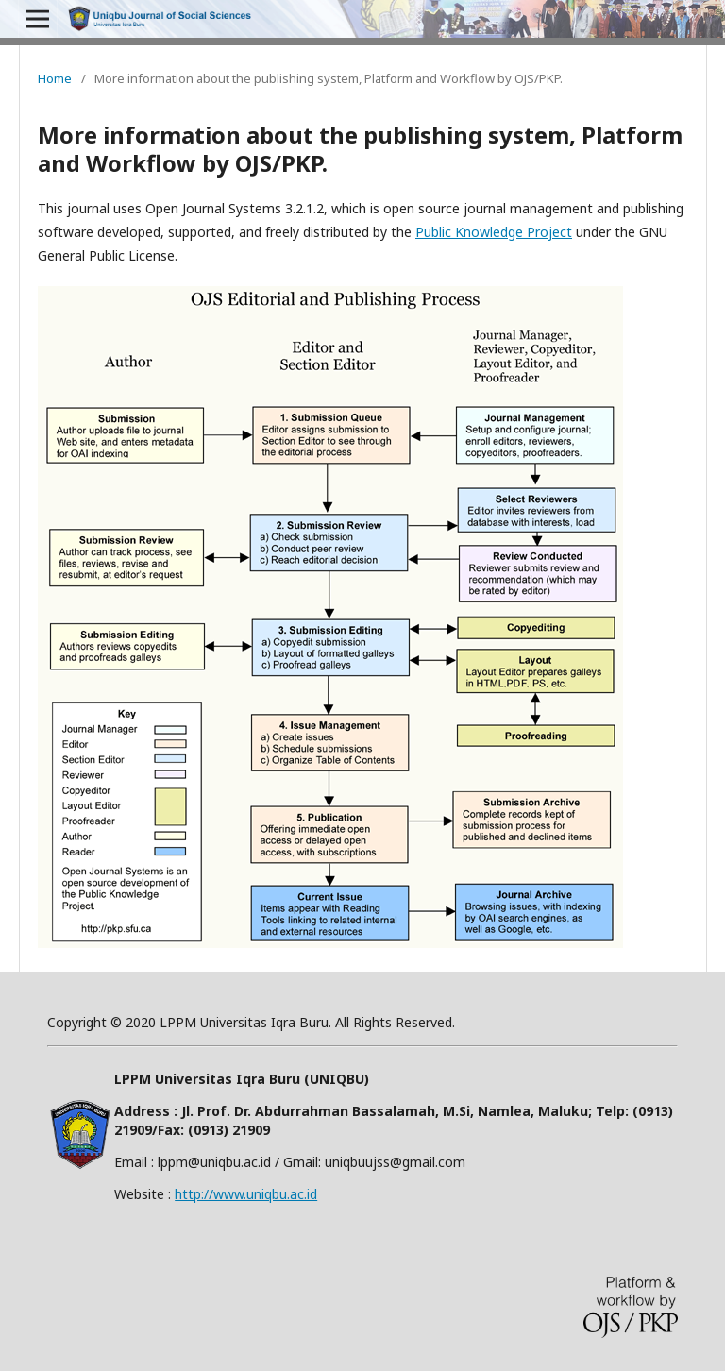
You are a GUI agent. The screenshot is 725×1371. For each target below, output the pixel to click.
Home (55, 78)
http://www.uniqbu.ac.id (246, 1194)
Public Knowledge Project (493, 232)
